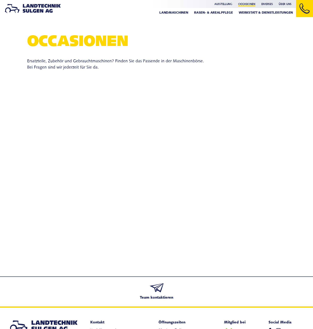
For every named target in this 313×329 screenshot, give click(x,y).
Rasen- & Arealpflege (213, 12)
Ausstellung (223, 4)
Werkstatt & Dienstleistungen (266, 12)
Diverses (267, 4)
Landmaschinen (173, 12)
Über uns (285, 4)
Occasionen (246, 4)
